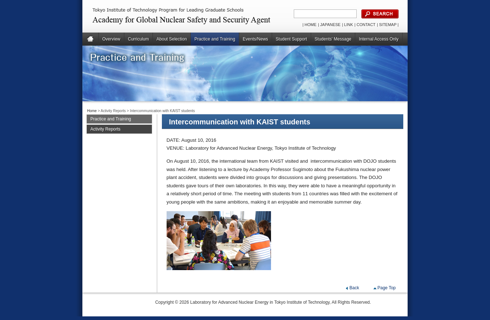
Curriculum (138, 39)
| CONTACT (364, 24)
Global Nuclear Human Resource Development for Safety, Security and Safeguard (167, 16)
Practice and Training (214, 39)
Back (354, 287)
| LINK (347, 24)
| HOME (309, 24)
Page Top (387, 287)
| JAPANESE (329, 24)
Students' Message (333, 39)
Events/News (255, 39)
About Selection (171, 39)
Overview (111, 39)
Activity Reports (105, 129)
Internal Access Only (378, 39)
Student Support (291, 39)
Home (90, 39)
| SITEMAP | (388, 24)
